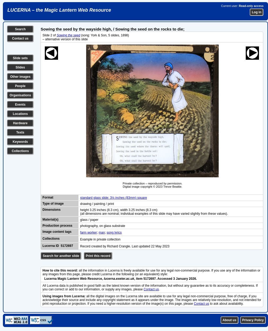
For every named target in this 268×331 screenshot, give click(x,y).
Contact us (20, 38)
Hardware (20, 123)
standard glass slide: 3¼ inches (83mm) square (113, 198)
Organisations (20, 95)
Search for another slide (61, 256)
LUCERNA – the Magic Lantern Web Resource (59, 10)
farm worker (88, 232)
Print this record (98, 256)
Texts (20, 132)
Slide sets (20, 58)
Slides (20, 67)
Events (20, 104)
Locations (20, 114)
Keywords (20, 142)
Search (20, 29)
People (20, 86)
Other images (20, 77)
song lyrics (114, 232)
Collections (20, 151)
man (102, 232)
